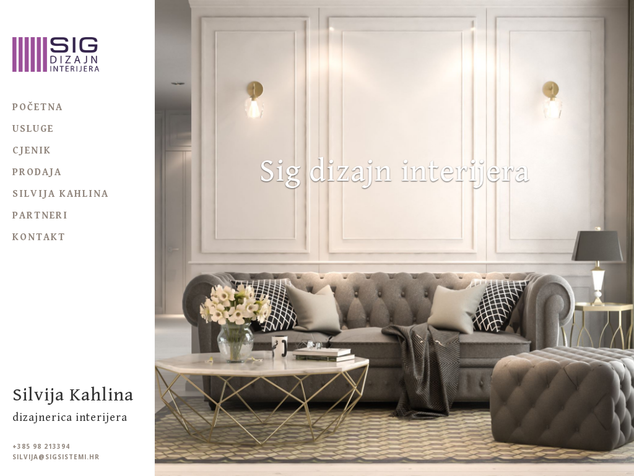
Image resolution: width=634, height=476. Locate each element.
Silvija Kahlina (60, 194)
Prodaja (37, 172)
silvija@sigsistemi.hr (56, 457)
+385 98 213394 (41, 447)
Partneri (40, 216)
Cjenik (31, 151)
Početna (37, 107)
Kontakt (39, 237)
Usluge (33, 129)
